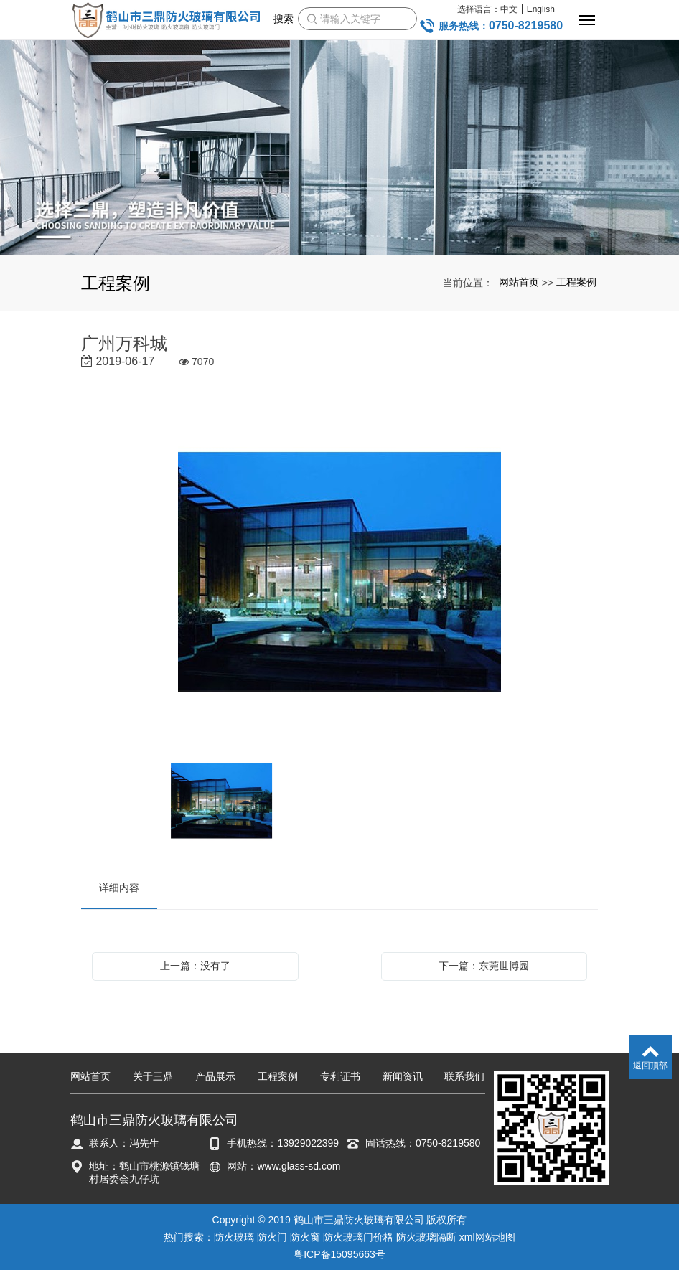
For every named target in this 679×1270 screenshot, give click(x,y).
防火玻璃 (234, 1237)
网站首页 (519, 282)
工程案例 (576, 282)
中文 (509, 9)
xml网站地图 (487, 1237)
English (541, 9)
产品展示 (215, 1076)
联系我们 (464, 1076)
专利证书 (340, 1076)
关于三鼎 (153, 1076)
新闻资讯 (403, 1076)
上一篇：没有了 (195, 966)
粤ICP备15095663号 (339, 1254)
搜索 (283, 18)
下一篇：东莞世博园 (484, 966)
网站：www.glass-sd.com (283, 1166)
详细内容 (119, 887)
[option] (339, 573)
